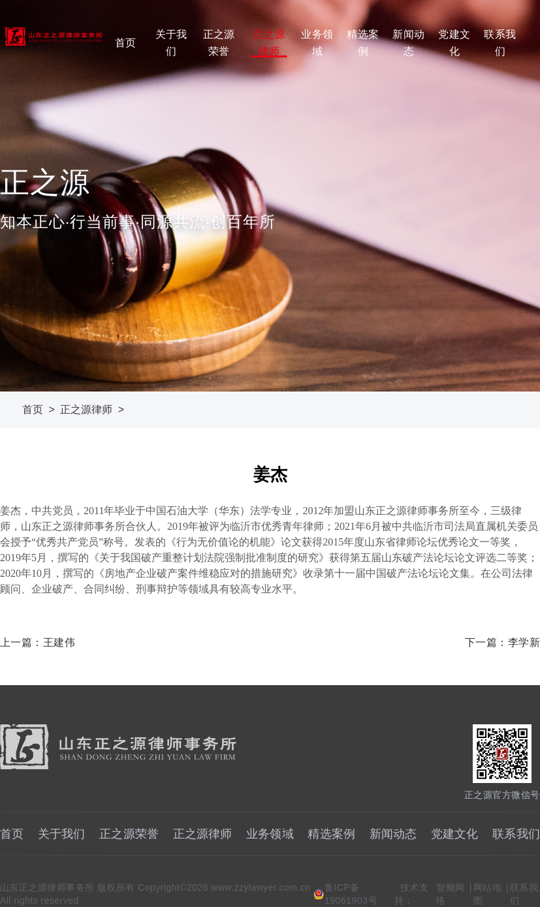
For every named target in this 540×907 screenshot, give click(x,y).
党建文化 (453, 43)
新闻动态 (408, 43)
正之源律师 (269, 43)
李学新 (524, 642)
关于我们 (171, 43)
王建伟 (59, 642)
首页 (125, 42)
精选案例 (362, 43)
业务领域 (316, 43)
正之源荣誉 (218, 43)
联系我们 (499, 43)
